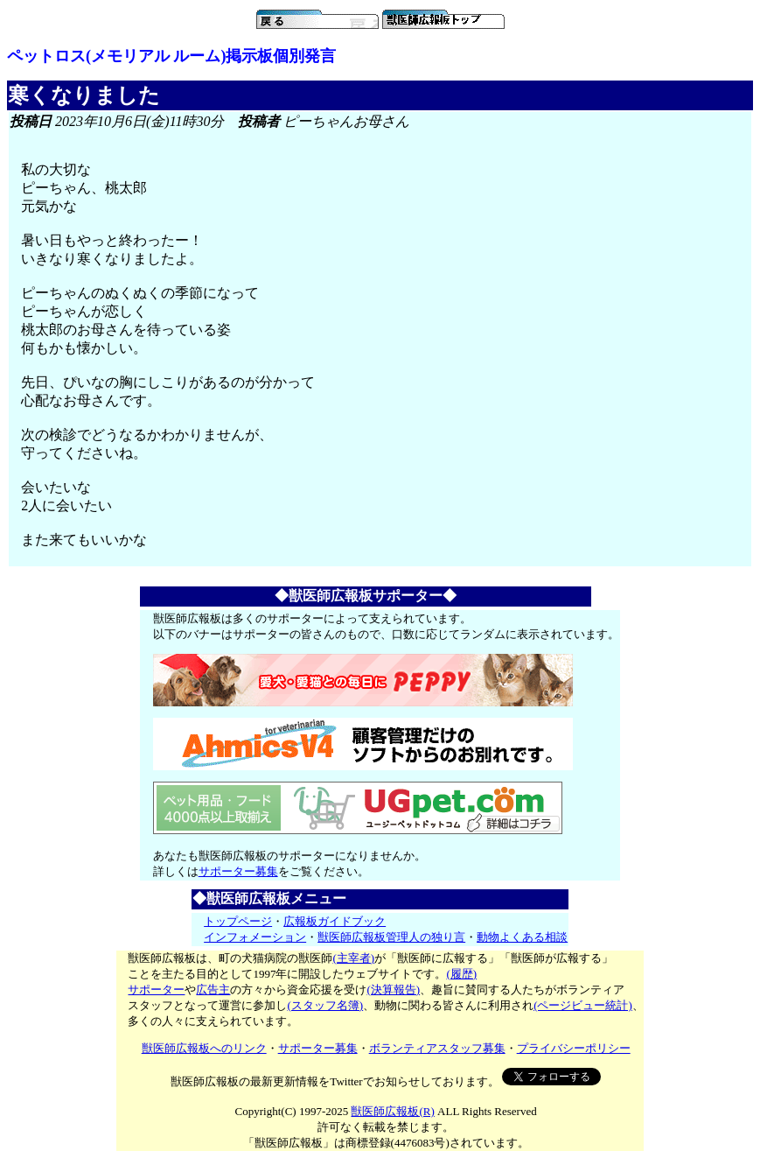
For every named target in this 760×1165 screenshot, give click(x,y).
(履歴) (461, 973)
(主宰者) (353, 958)
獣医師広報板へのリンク (204, 1048)
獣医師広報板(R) (392, 1111)
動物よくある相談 (522, 937)
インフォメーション (255, 937)
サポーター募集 (238, 871)
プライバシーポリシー (574, 1048)
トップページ (238, 921)
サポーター (156, 989)
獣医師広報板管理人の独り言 (391, 937)
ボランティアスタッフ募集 (437, 1048)
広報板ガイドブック (334, 921)
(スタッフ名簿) (325, 1005)
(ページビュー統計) (582, 1005)
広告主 (213, 989)
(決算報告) (393, 989)
